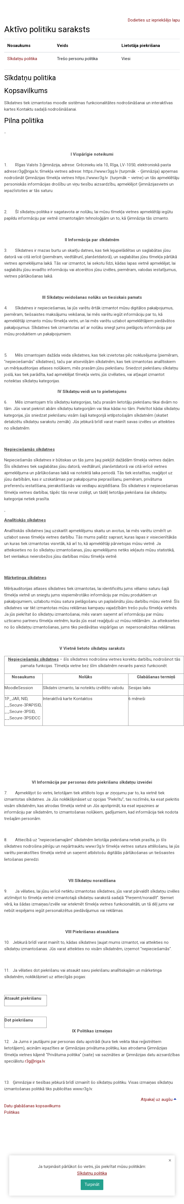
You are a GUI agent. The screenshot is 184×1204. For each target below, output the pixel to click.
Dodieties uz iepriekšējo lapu (154, 20)
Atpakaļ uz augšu (159, 1099)
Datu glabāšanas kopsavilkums (32, 1105)
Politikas (12, 1112)
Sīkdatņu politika (22, 58)
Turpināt (92, 1184)
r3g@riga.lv (35, 1061)
